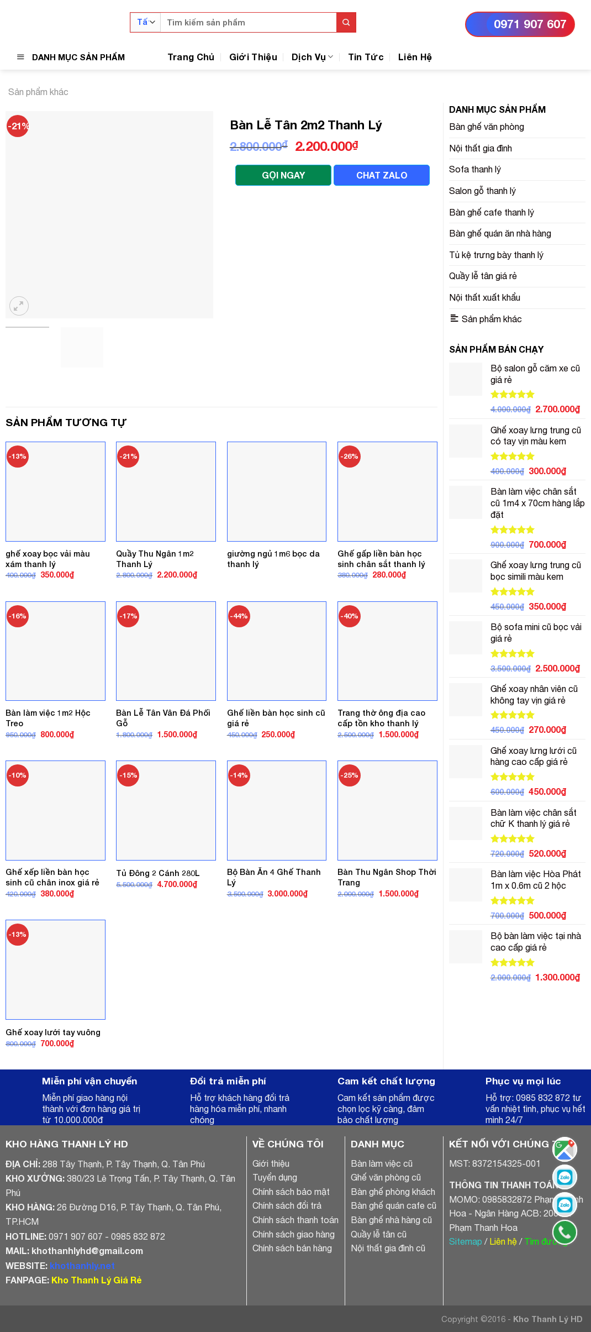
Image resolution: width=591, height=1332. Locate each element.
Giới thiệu (270, 1163)
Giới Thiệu (253, 56)
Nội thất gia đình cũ (388, 1248)
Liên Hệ (415, 56)
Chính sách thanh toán (295, 1220)
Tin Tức (366, 56)
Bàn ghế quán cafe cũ (393, 1205)
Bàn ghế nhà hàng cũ (391, 1220)
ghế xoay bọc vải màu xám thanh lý (48, 559)
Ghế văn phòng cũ (386, 1177)
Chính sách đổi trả (286, 1205)
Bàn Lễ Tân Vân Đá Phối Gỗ (163, 718)
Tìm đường (546, 1241)
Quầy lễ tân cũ (379, 1234)
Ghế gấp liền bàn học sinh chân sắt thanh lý (381, 559)
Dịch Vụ (313, 56)
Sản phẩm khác (38, 92)
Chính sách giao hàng (293, 1234)
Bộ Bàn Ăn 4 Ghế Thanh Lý (274, 877)
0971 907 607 (530, 24)
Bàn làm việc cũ (382, 1163)
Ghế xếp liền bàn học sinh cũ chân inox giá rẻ (52, 877)
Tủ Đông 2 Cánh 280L (158, 873)
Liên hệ (503, 1241)
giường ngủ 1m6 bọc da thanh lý (273, 559)
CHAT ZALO (382, 175)
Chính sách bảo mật (291, 1192)
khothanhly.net (82, 1265)
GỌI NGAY (283, 175)
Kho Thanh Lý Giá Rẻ (96, 1280)
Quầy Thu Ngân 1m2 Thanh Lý (155, 559)
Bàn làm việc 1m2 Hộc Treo (48, 718)
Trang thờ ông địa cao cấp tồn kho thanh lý (381, 718)
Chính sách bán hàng (292, 1248)
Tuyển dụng (274, 1177)
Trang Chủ (191, 56)
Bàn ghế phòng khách (393, 1192)
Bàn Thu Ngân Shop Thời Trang (386, 877)
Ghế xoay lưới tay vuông (53, 1032)
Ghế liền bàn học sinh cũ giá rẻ (276, 718)
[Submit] (346, 22)
